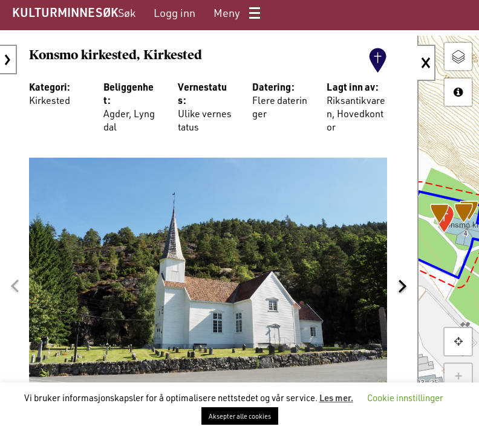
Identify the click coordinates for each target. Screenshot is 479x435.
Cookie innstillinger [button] (405, 398)
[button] (14, 286)
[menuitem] (127, 13)
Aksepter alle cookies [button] (240, 415)
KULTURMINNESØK (65, 12)
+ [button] (458, 377)
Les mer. (336, 398)
